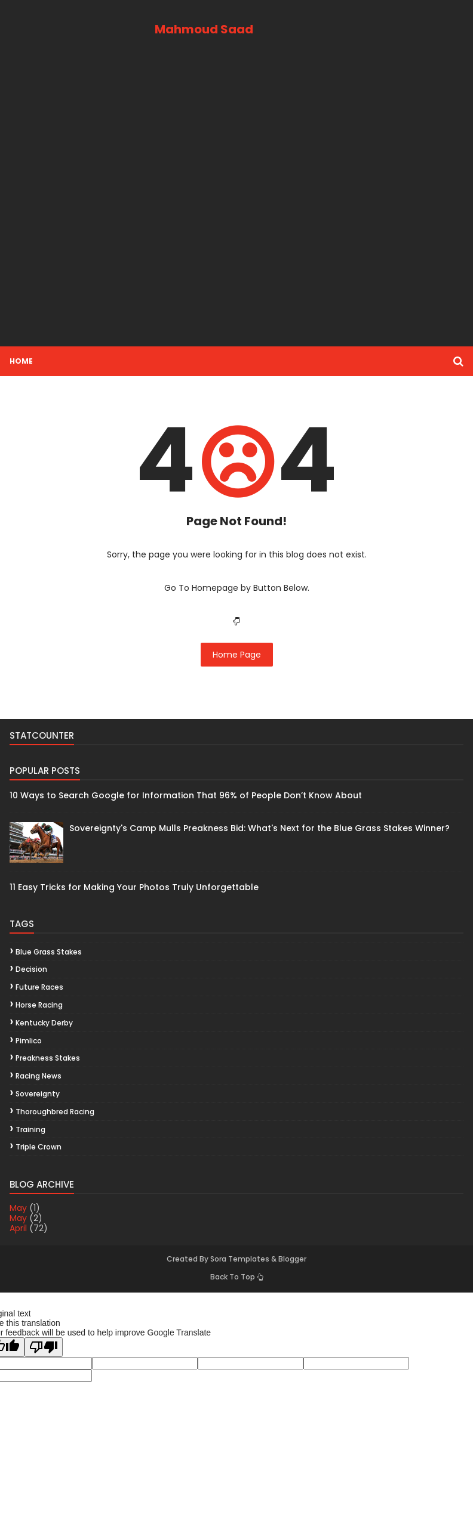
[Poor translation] (43, 1347)
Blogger (292, 1259)
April (18, 1228)
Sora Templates (239, 1259)
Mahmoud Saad (204, 29)
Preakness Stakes (48, 1058)
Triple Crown (39, 1147)
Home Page (237, 655)
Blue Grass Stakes (49, 952)
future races (39, 987)
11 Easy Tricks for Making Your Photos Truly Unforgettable (134, 887)
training (30, 1129)
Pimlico (29, 1041)
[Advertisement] (236, 204)
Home (21, 361)
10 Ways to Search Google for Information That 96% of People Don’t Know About (186, 795)
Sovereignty (38, 1094)
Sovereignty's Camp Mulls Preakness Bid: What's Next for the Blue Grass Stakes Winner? (259, 828)
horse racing (39, 1005)
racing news (39, 1076)
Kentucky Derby (44, 1023)
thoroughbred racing (55, 1112)
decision (31, 969)
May (18, 1208)
